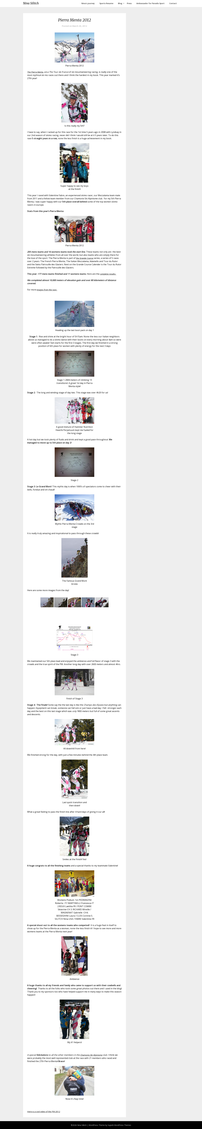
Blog (120, 3)
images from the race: (48, 289)
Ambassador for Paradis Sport (150, 3)
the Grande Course (85, 258)
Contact (173, 3)
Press (129, 3)
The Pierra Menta (36, 72)
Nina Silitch (31, 3)
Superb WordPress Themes (119, 1125)
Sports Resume (106, 3)
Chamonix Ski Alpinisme (92, 1054)
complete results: (108, 273)
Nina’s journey (88, 3)
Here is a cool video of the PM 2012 (44, 1111)
